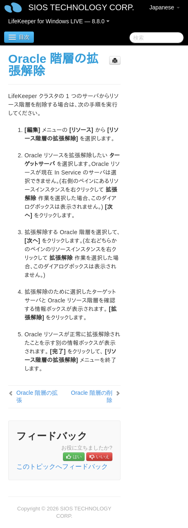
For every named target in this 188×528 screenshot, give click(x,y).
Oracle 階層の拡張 (37, 396)
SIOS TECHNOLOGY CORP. (81, 7)
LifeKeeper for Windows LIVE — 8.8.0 (59, 21)
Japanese (164, 7)
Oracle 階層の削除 (91, 396)
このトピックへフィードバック (62, 466)
